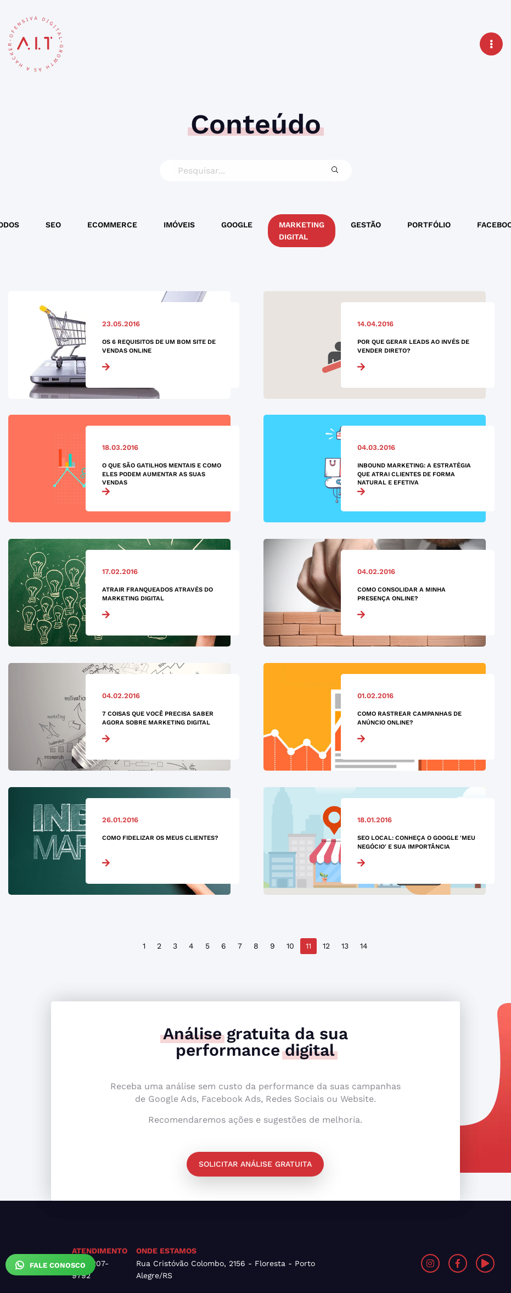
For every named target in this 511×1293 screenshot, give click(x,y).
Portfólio (429, 224)
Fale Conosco (50, 1265)
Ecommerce (112, 224)
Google (236, 224)
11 (308, 945)
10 (290, 945)
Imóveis (179, 224)
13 (345, 945)
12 (326, 945)
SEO (53, 224)
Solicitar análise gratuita (255, 1164)
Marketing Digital (301, 230)
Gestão (366, 224)
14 (364, 945)
